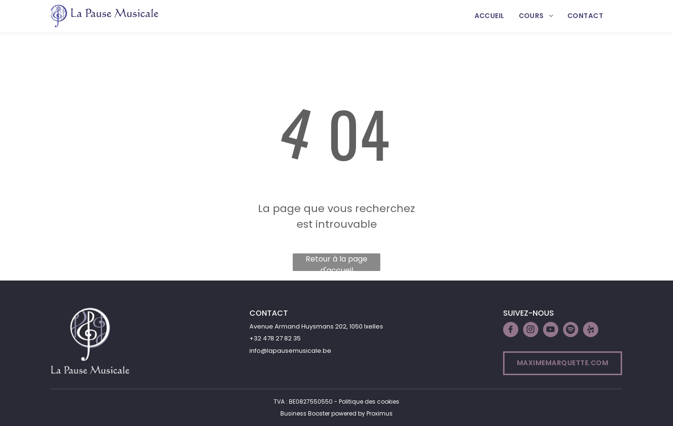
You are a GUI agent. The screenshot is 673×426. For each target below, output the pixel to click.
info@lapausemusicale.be (290, 350)
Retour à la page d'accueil (336, 262)
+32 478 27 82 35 (275, 338)
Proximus (379, 413)
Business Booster (305, 413)
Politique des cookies (369, 401)
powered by (348, 413)
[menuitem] (489, 16)
